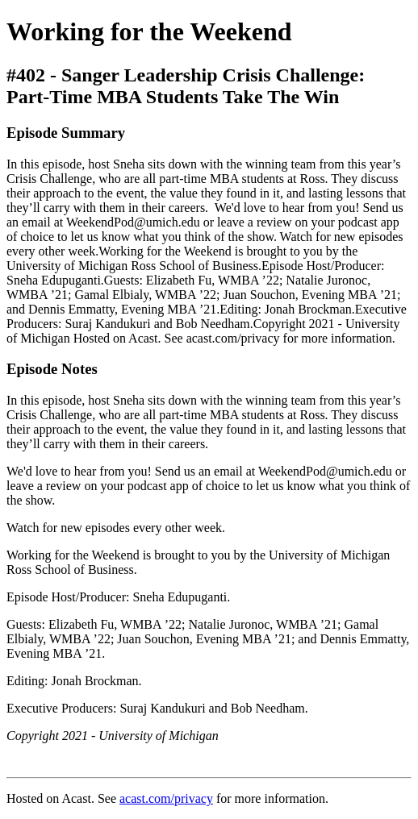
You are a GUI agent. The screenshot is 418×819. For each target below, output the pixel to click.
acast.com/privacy (166, 798)
